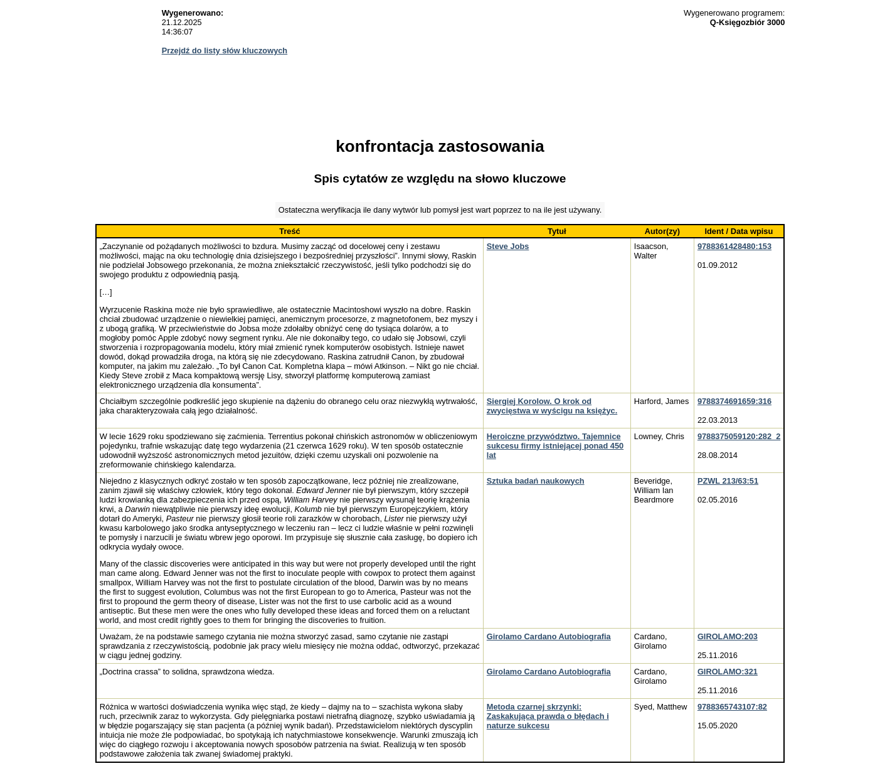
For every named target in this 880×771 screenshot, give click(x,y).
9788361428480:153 (734, 246)
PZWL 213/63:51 (727, 481)
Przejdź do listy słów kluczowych (225, 50)
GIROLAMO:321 (727, 671)
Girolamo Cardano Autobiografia (549, 636)
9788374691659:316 (734, 401)
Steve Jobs (508, 246)
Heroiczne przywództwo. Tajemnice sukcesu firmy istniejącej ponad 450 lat (555, 446)
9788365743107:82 (732, 706)
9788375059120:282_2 (738, 436)
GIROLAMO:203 (727, 636)
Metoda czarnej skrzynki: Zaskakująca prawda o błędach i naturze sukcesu (548, 716)
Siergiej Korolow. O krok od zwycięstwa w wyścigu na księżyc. (552, 405)
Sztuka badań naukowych (536, 481)
